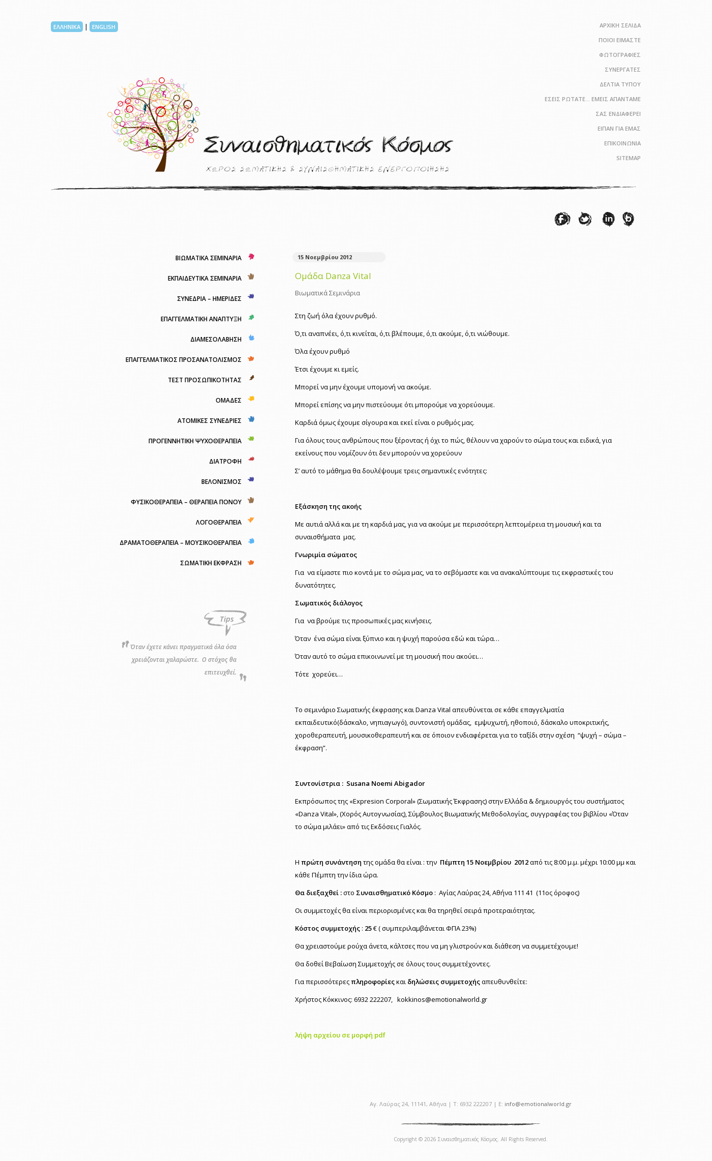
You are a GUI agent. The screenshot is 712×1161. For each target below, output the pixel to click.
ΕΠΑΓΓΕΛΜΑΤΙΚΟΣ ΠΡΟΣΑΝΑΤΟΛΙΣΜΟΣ (184, 359)
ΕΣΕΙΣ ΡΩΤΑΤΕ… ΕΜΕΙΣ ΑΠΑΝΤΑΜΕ (593, 99)
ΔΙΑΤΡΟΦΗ (225, 461)
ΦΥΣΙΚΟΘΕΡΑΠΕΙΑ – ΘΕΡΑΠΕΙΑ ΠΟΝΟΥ (186, 502)
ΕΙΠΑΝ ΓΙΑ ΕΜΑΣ (619, 128)
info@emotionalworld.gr (538, 1104)
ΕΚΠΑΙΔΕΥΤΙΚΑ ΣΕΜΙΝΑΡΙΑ (205, 278)
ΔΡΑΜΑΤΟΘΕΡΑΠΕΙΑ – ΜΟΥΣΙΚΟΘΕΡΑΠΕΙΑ (181, 542)
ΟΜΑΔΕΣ (229, 400)
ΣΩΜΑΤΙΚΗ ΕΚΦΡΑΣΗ (211, 563)
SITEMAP (628, 158)
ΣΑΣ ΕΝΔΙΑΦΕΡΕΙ (618, 113)
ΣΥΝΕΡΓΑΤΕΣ (623, 69)
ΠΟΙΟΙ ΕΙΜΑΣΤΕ (620, 40)
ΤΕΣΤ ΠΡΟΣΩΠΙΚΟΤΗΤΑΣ (205, 380)
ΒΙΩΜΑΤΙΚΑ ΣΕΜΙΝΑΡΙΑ (208, 258)
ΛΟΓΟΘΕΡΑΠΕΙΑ (219, 522)
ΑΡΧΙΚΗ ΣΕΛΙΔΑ (620, 25)
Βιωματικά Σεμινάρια (327, 292)
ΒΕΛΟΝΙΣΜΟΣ (221, 481)
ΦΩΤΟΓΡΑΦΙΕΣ (620, 54)
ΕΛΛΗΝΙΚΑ (66, 26)
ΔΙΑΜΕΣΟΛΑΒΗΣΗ (216, 339)
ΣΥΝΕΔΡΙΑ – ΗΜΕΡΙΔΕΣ (209, 298)
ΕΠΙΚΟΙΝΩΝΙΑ (622, 143)
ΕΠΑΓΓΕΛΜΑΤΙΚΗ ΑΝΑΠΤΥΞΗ (201, 319)
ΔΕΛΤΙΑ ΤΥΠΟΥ (620, 84)
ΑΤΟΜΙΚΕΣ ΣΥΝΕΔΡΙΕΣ (209, 420)
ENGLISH (103, 26)
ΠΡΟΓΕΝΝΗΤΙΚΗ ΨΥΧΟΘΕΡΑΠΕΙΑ (195, 441)
